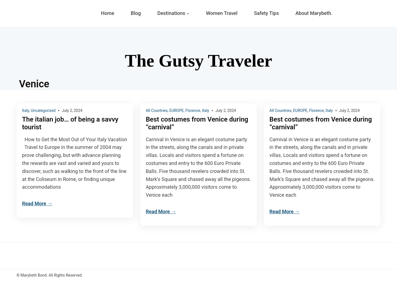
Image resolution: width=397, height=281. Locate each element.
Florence (193, 110)
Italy (25, 110)
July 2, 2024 (72, 110)
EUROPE (176, 110)
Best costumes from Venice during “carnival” (197, 123)
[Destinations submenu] (187, 13)
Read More (34, 203)
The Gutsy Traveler (198, 60)
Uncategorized (43, 110)
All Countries (157, 110)
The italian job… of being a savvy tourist (70, 123)
